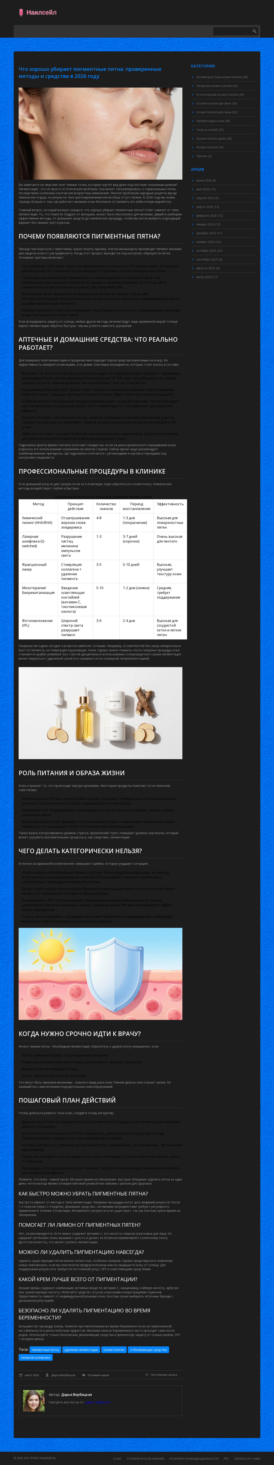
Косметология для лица (216, 112)
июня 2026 (206, 180)
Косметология (210, 147)
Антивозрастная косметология (222, 77)
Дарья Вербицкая (76, 1394)
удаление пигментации (81, 1350)
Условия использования (145, 1459)
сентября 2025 (209, 259)
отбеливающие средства (148, 1350)
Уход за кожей (210, 130)
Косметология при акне (216, 103)
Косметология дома (214, 138)
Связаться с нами (247, 1459)
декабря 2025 (209, 233)
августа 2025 (208, 268)
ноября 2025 (208, 242)
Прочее (204, 156)
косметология (114, 1350)
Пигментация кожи (213, 121)
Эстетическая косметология (220, 94)
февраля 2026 (209, 215)
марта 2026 (207, 207)
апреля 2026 (207, 198)
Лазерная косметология (217, 86)
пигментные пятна (45, 1350)
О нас (117, 1459)
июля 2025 (207, 277)
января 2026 (208, 224)
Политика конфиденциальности (194, 1459)
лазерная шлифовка (35, 1357)
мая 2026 (206, 189)
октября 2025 (209, 251)
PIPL (226, 1459)
